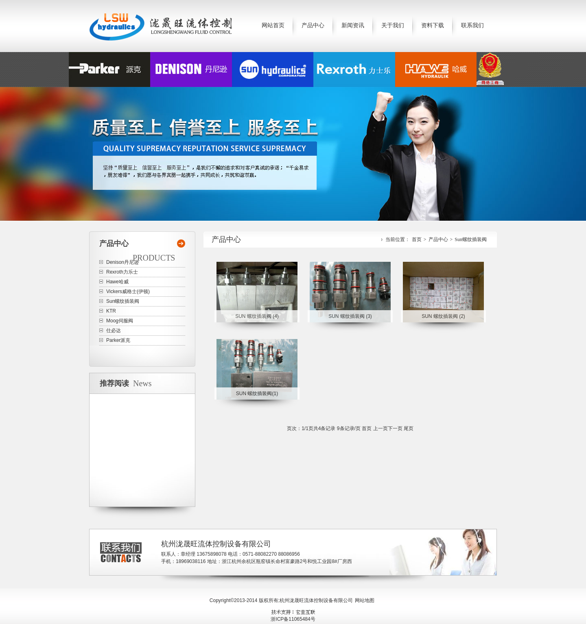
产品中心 (313, 25)
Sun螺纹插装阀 (471, 239)
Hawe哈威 (117, 282)
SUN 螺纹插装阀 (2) (443, 316)
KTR (111, 311)
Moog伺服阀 (119, 321)
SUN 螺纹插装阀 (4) (257, 316)
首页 (417, 239)
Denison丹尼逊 (122, 262)
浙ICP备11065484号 (293, 619)
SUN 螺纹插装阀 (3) (350, 316)
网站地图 (364, 600)
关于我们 (392, 25)
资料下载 (432, 25)
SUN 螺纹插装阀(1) (257, 393)
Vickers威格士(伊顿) (128, 291)
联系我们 (472, 25)
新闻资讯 (352, 25)
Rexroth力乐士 (122, 272)
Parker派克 (118, 340)
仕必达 (113, 330)
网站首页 (273, 25)
